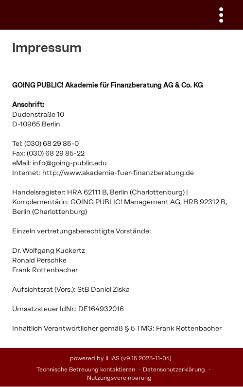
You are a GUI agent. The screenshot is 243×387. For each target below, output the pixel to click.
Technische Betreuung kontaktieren (85, 369)
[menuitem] (221, 14)
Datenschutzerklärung (174, 369)
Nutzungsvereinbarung (119, 377)
